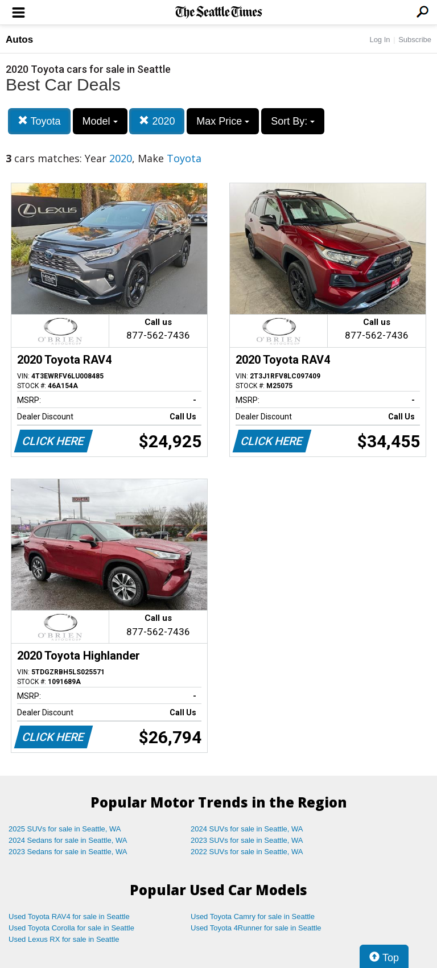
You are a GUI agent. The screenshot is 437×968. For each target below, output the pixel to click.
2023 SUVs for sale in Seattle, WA (247, 840)
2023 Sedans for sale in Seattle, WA (68, 851)
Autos (19, 39)
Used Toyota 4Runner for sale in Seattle (256, 928)
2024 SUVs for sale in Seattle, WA (247, 829)
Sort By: (293, 121)
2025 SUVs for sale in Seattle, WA (65, 829)
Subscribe (414, 39)
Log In (379, 39)
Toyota (39, 121)
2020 (157, 121)
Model (100, 121)
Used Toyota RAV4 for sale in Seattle (69, 916)
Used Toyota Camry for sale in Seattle (253, 916)
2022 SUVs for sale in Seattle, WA (247, 851)
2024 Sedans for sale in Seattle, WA (68, 840)
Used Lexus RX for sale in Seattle (64, 939)
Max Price (222, 121)
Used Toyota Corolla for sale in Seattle (71, 928)
